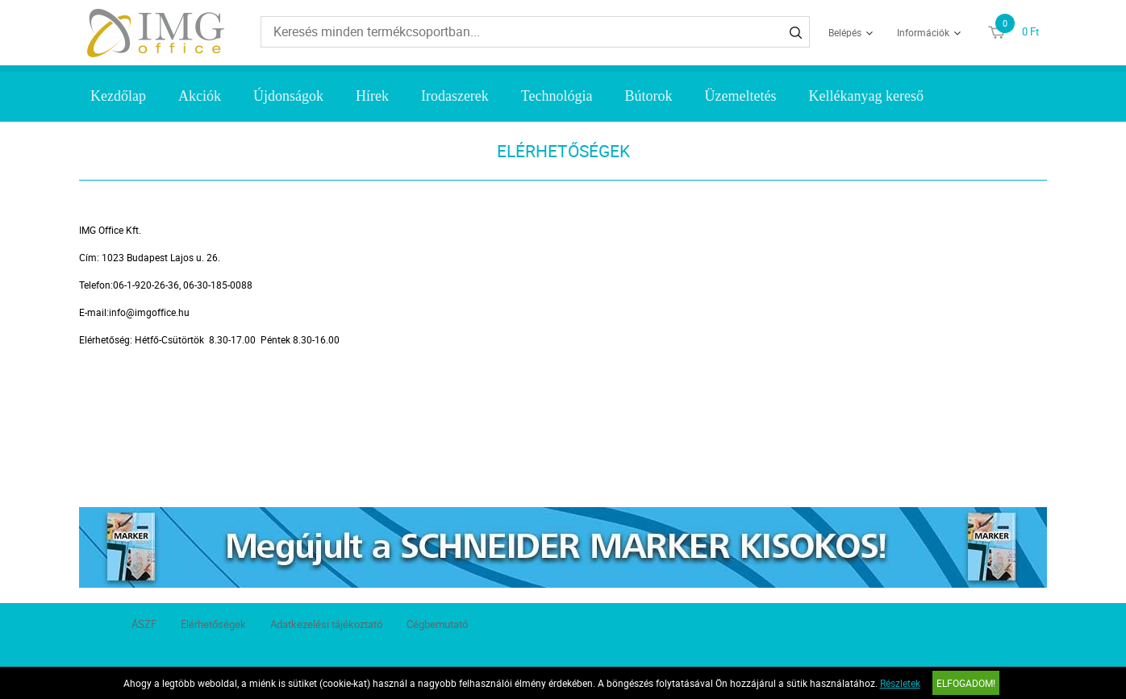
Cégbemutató (437, 624)
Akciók (199, 96)
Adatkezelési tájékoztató (326, 624)
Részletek (900, 682)
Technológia (557, 96)
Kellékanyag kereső (866, 96)
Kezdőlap (118, 96)
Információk (923, 32)
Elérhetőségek (213, 624)
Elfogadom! (965, 682)
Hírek (372, 96)
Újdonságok (288, 96)
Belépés (844, 32)
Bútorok (649, 96)
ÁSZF (143, 624)
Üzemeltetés (741, 96)
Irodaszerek (455, 96)
